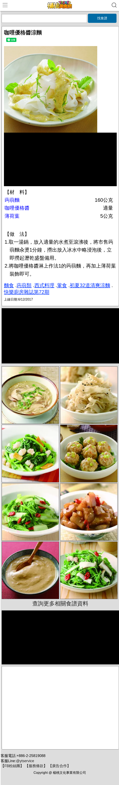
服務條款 (36, 766)
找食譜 (102, 18)
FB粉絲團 (12, 766)
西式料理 (44, 285)
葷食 (62, 285)
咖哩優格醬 (17, 208)
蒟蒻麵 (12, 200)
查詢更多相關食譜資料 (60, 603)
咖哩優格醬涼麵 (23, 32)
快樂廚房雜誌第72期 (26, 292)
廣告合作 (59, 766)
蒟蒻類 (24, 285)
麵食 (9, 285)
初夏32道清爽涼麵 (90, 285)
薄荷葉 (12, 216)
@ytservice (25, 761)
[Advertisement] (60, 707)
